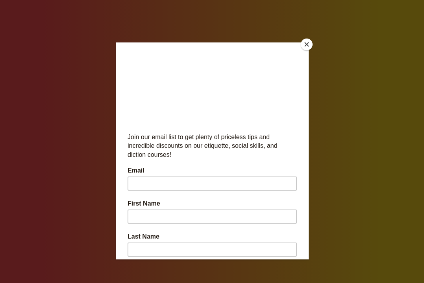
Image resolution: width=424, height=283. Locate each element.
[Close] (307, 44)
